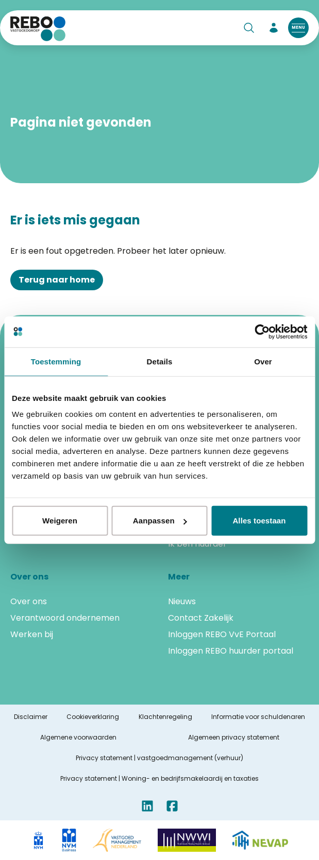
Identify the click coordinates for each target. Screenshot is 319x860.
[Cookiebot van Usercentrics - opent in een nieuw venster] (262, 331)
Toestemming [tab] (56, 361)
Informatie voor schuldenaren (258, 717)
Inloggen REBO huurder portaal (230, 651)
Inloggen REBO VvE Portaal (222, 634)
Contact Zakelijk (200, 618)
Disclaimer (30, 717)
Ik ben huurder (197, 544)
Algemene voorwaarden (78, 737)
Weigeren (59, 520)
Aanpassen (160, 520)
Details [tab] (160, 361)
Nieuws (182, 601)
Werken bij (31, 634)
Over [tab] (263, 361)
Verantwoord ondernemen (65, 618)
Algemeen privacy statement (233, 737)
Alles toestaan (259, 520)
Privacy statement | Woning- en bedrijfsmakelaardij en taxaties (159, 779)
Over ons (28, 601)
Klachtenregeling (165, 717)
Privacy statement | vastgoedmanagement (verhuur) (159, 758)
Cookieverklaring (92, 717)
